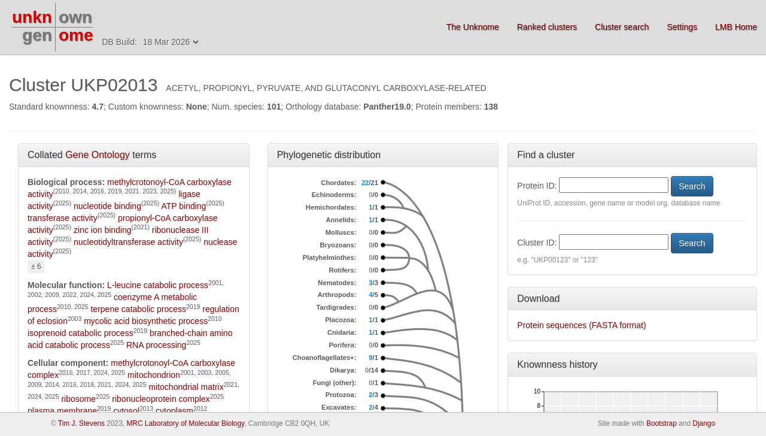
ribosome (78, 399)
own (75, 17)
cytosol (126, 411)
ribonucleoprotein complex (160, 399)
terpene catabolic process (138, 309)
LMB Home (736, 27)
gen (37, 35)
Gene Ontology (97, 155)
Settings (682, 27)
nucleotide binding (107, 206)
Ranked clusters (547, 27)
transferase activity (63, 218)
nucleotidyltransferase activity (128, 242)
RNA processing (156, 345)
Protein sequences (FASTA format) (581, 325)
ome (76, 35)
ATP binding (183, 206)
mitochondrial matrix (185, 387)
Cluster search (622, 27)
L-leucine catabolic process (157, 285)
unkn (32, 17)
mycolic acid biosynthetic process (146, 321)
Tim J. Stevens (81, 423)
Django (703, 423)
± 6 (36, 266)
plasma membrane (62, 411)
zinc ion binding (103, 230)
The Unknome (472, 27)
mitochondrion (153, 375)
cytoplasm (174, 411)
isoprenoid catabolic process (80, 333)
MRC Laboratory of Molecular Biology (185, 423)
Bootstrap (661, 423)
